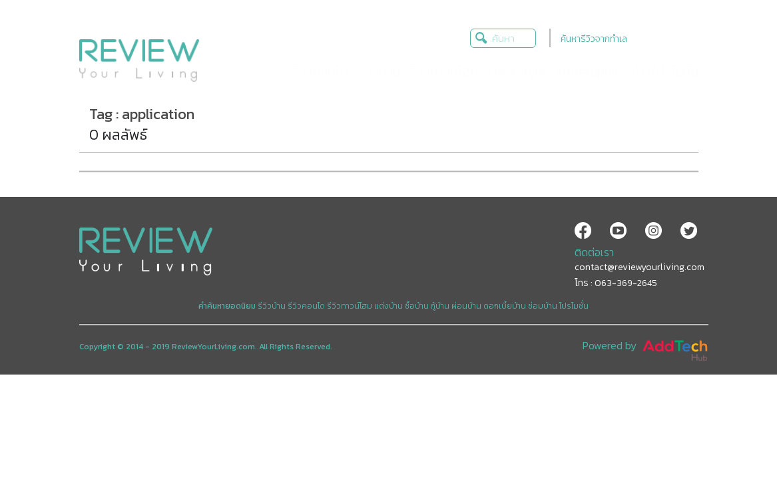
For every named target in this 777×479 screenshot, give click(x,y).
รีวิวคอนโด (306, 306)
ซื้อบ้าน (417, 306)
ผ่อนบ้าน (466, 306)
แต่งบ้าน (388, 306)
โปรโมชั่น (574, 306)
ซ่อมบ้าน (542, 306)
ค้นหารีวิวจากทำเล (594, 39)
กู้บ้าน (440, 306)
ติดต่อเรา (594, 252)
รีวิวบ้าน (272, 306)
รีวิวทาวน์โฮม (349, 306)
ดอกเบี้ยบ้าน (504, 306)
